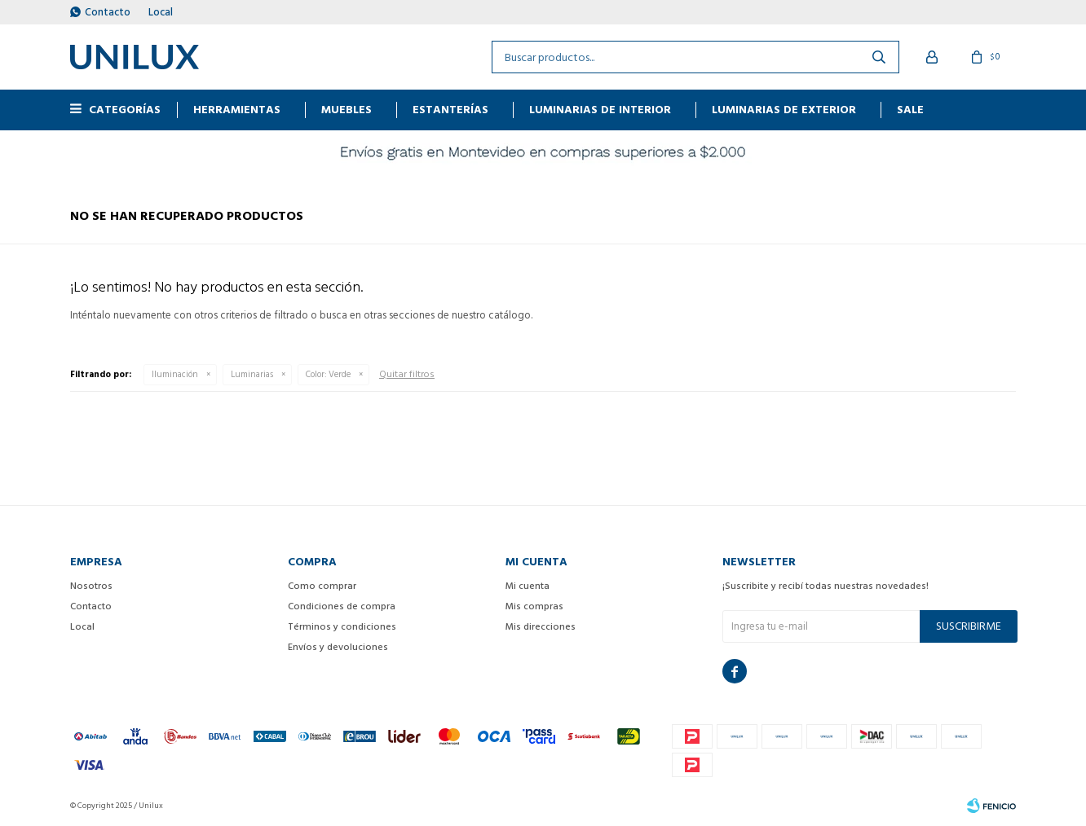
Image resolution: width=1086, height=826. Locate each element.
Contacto (107, 12)
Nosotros (91, 586)
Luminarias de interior (600, 109)
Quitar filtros (407, 374)
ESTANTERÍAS (450, 109)
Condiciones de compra (341, 606)
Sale (910, 109)
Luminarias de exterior (784, 109)
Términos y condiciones (342, 627)
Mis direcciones (540, 627)
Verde (328, 374)
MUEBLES (346, 109)
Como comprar (322, 586)
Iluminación (175, 374)
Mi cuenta (527, 586)
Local (160, 12)
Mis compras (534, 606)
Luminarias (252, 374)
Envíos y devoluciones (338, 647)
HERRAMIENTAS (236, 109)
